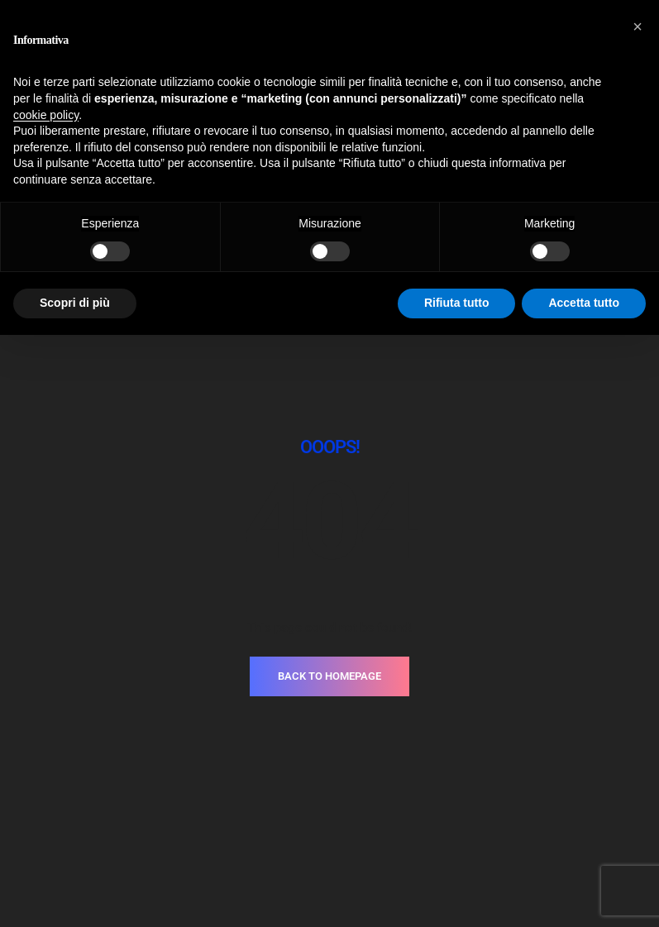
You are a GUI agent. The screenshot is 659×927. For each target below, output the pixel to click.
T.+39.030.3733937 (273, 773)
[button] (637, 26)
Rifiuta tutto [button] (456, 302)
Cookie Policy (372, 824)
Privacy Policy (288, 824)
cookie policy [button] (46, 115)
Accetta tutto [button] (583, 302)
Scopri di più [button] (75, 302)
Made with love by (330, 848)
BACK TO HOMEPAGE (329, 510)
